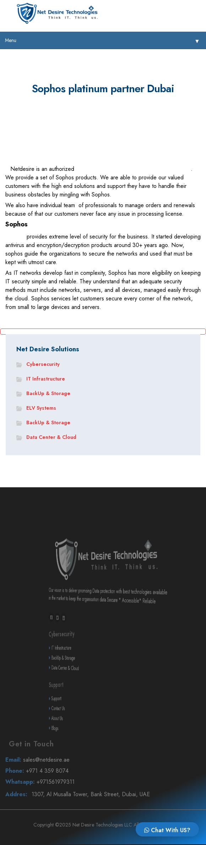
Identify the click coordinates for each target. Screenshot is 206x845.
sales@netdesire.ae (94, 770)
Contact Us (91, 718)
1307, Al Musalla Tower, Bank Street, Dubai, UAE (100, 804)
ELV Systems (41, 407)
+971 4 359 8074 (94, 781)
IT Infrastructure (45, 378)
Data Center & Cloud (51, 437)
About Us (91, 728)
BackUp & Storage (48, 393)
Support (91, 708)
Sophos (15, 239)
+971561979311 (94, 791)
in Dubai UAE (133, 171)
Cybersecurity (43, 364)
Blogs (91, 738)
